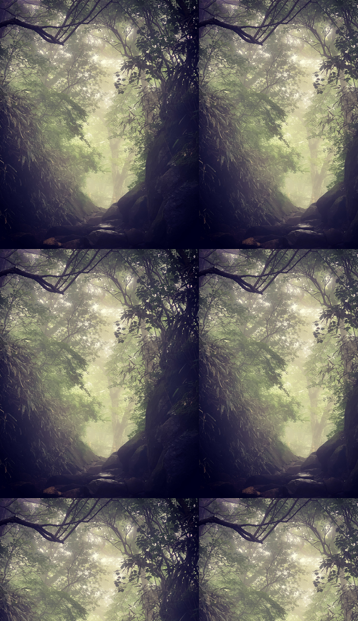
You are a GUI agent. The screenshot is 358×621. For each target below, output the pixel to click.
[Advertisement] (179, 59)
